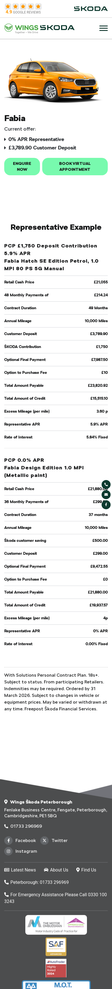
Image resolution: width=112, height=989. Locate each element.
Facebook (20, 903)
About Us (56, 933)
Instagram (20, 914)
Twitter (54, 903)
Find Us (86, 933)
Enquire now (22, 166)
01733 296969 (23, 889)
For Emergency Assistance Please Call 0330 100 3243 (55, 961)
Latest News (20, 933)
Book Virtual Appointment (75, 166)
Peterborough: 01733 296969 (36, 945)
